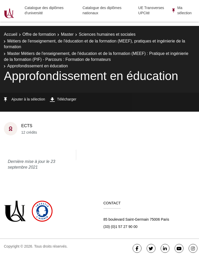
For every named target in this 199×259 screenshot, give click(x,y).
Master (67, 34)
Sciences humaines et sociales (107, 34)
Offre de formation (39, 34)
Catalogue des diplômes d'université (44, 10)
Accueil (10, 34)
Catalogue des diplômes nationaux (102, 10)
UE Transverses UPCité (151, 10)
